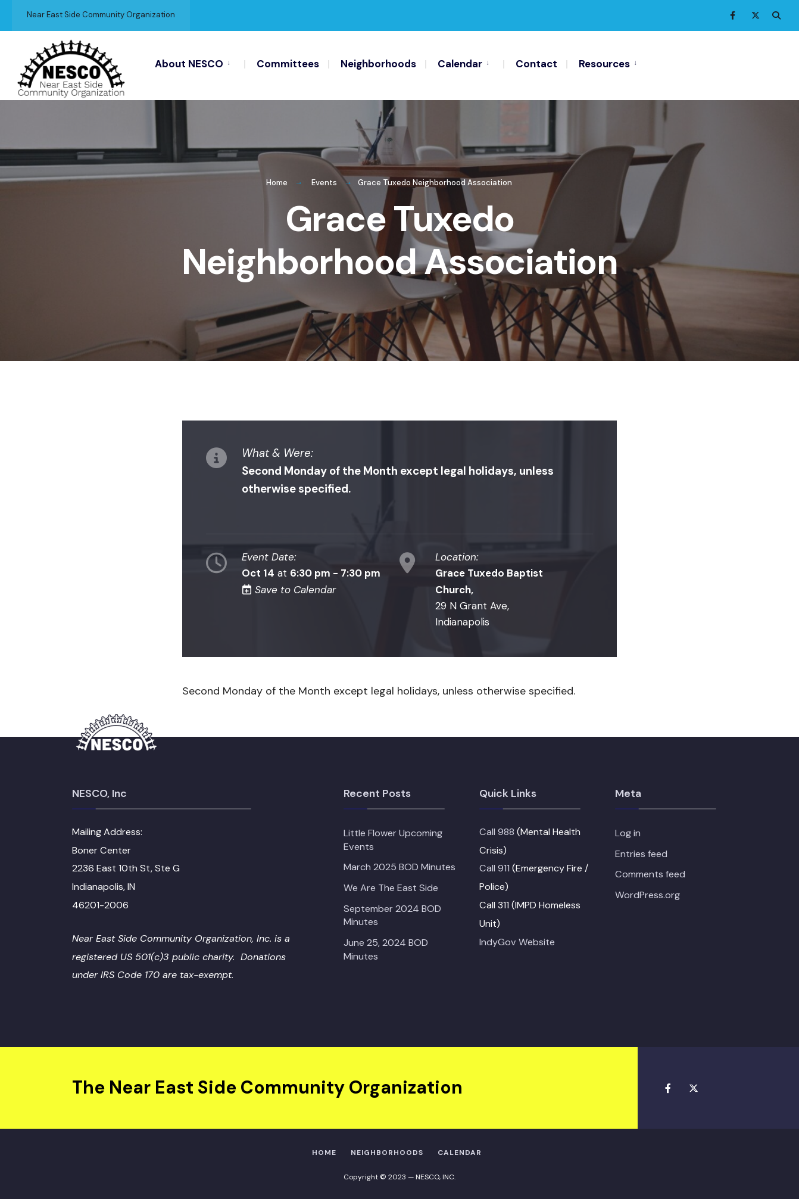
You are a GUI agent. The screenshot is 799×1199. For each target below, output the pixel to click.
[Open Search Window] (776, 15)
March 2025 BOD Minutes (399, 864)
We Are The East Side (391, 885)
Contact (536, 63)
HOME (324, 1150)
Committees (288, 63)
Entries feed (641, 851)
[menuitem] (199, 63)
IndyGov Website (517, 939)
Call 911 (494, 865)
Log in (628, 830)
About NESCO (189, 63)
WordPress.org (647, 892)
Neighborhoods (378, 63)
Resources (604, 63)
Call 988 (496, 829)
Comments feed (650, 871)
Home (277, 180)
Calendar (460, 63)
